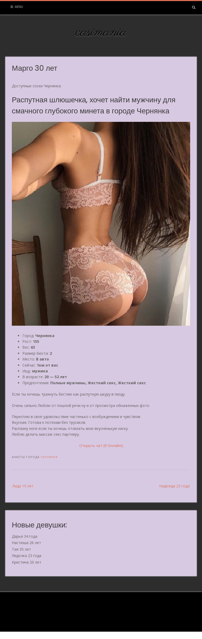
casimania (101, 32)
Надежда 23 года (174, 485)
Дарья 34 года (24, 536)
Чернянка (49, 457)
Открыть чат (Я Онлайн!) (101, 445)
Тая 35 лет (21, 549)
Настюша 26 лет (26, 542)
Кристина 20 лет (26, 562)
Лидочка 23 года (26, 555)
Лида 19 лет (23, 485)
